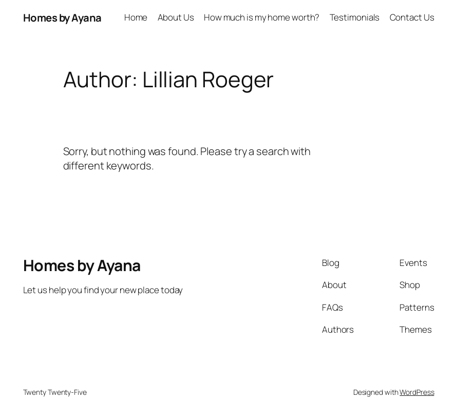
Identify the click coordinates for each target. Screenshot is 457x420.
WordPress (416, 392)
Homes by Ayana (62, 17)
